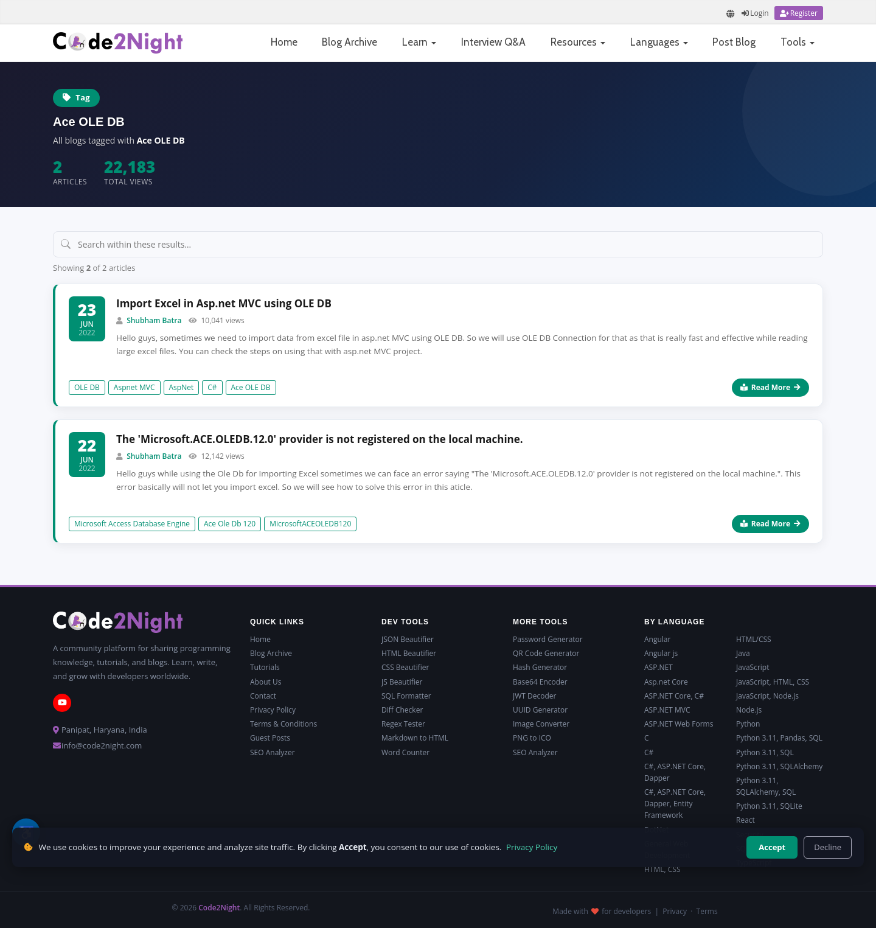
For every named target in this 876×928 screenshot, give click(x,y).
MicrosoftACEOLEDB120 (310, 523)
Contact (263, 696)
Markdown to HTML (414, 738)
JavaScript (752, 667)
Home (284, 42)
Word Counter (405, 752)
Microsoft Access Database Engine (132, 523)
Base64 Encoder (540, 682)
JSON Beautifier (407, 639)
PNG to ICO (532, 738)
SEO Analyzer (272, 752)
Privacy (674, 911)
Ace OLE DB (251, 387)
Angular (657, 639)
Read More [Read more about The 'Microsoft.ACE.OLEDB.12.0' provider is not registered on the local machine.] (770, 523)
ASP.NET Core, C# (674, 696)
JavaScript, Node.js (767, 696)
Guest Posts (270, 738)
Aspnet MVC (134, 387)
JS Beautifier (401, 682)
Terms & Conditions (283, 724)
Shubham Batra (154, 320)
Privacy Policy (273, 710)
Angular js (661, 653)
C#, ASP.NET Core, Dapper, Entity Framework (675, 803)
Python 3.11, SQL (765, 752)
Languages (659, 42)
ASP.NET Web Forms (678, 724)
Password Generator (548, 639)
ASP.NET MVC (667, 710)
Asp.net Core (666, 682)
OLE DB (87, 387)
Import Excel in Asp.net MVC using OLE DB (224, 303)
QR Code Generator (546, 653)
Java (743, 653)
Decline (827, 847)
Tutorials (265, 667)
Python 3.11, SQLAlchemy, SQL (766, 786)
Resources (578, 42)
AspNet (181, 387)
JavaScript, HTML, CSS (772, 682)
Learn (419, 42)
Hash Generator (540, 667)
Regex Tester (403, 724)
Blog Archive (349, 42)
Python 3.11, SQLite (769, 806)
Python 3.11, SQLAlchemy (779, 766)
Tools (797, 42)
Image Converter (541, 724)
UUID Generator (540, 710)
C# (212, 387)
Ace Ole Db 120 (229, 523)
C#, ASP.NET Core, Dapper (675, 772)
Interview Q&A (493, 42)
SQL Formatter (406, 696)
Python (748, 724)
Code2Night (219, 907)
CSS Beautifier (405, 667)
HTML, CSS (662, 869)
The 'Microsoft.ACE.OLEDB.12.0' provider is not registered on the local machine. (319, 439)
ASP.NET (658, 667)
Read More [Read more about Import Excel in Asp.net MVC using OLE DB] (770, 387)
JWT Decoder (534, 696)
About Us (265, 682)
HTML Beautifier (408, 653)
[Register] (798, 13)
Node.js (749, 710)
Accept (772, 847)
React (745, 820)
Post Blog (734, 42)
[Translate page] (730, 13)
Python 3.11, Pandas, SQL (779, 738)
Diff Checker (402, 710)
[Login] (755, 13)
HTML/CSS (753, 639)
